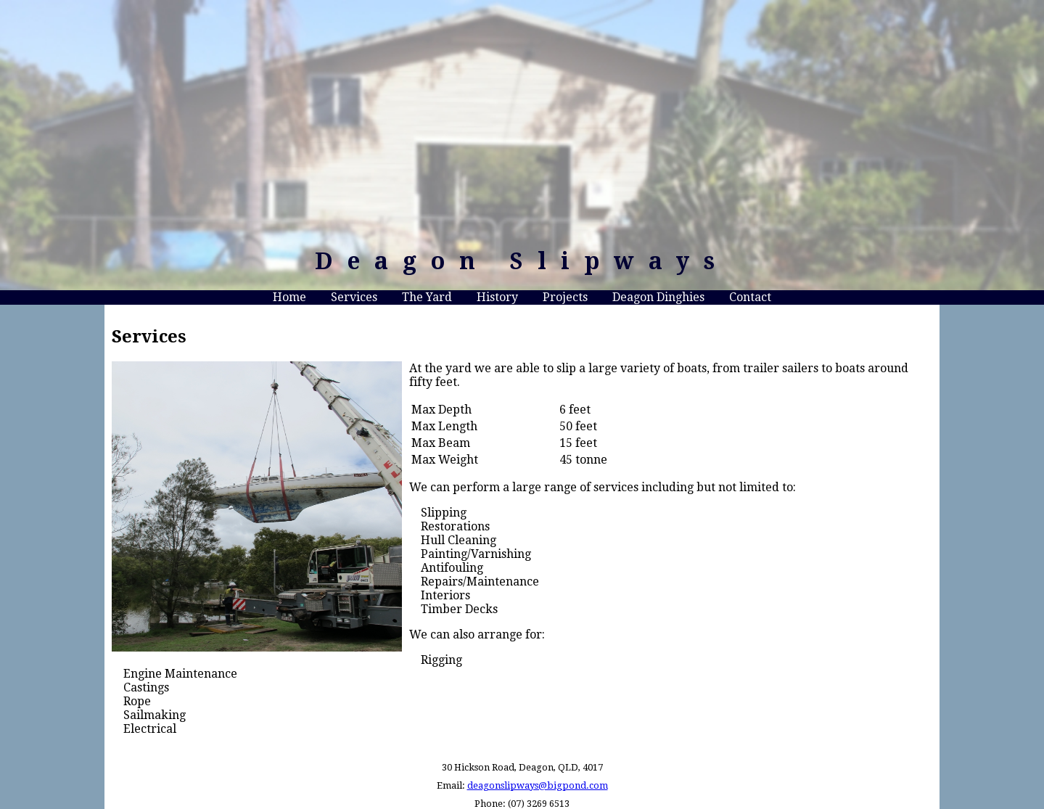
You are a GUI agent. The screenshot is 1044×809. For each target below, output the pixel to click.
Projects (565, 297)
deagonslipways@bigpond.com (537, 785)
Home (289, 297)
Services (354, 297)
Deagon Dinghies (658, 297)
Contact (750, 297)
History (497, 297)
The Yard (427, 297)
